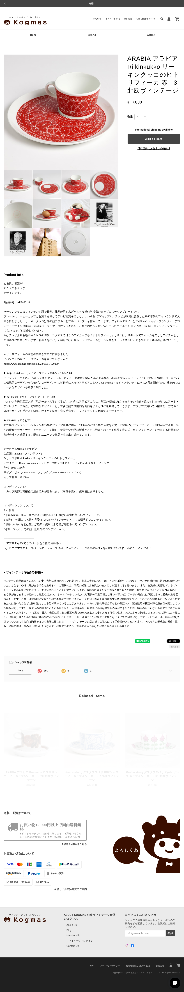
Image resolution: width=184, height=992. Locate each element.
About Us (112, 19)
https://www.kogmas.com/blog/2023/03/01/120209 (31, 363)
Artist (151, 34)
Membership (145, 19)
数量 (130, 116)
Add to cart (153, 138)
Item (33, 34)
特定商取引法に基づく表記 (138, 966)
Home (97, 19)
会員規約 (160, 966)
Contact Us (72, 945)
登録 (170, 933)
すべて (20, 670)
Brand (92, 34)
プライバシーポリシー (110, 966)
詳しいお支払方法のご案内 (72, 889)
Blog (128, 19)
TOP (92, 966)
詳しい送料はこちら (75, 844)
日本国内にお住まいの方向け (153, 148)
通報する (175, 647)
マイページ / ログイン (81, 940)
